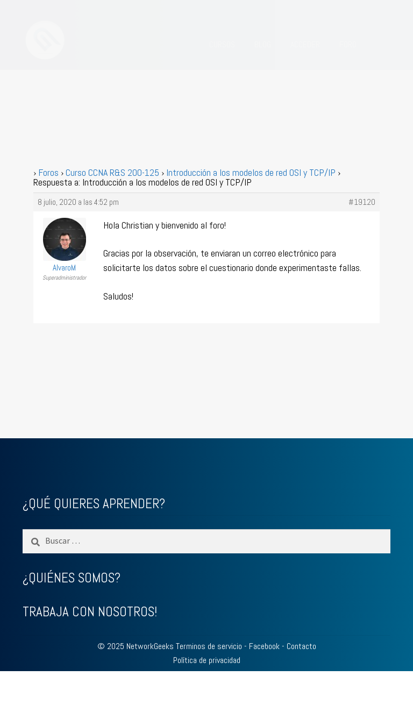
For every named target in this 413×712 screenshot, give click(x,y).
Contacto (301, 646)
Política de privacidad (206, 660)
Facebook (264, 646)
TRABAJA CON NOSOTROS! (90, 611)
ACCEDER (305, 44)
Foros (48, 172)
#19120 (361, 202)
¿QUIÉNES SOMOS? (71, 577)
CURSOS (222, 44)
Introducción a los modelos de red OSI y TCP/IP (251, 172)
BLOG (262, 44)
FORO (348, 44)
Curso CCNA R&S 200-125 (112, 172)
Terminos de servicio (209, 646)
